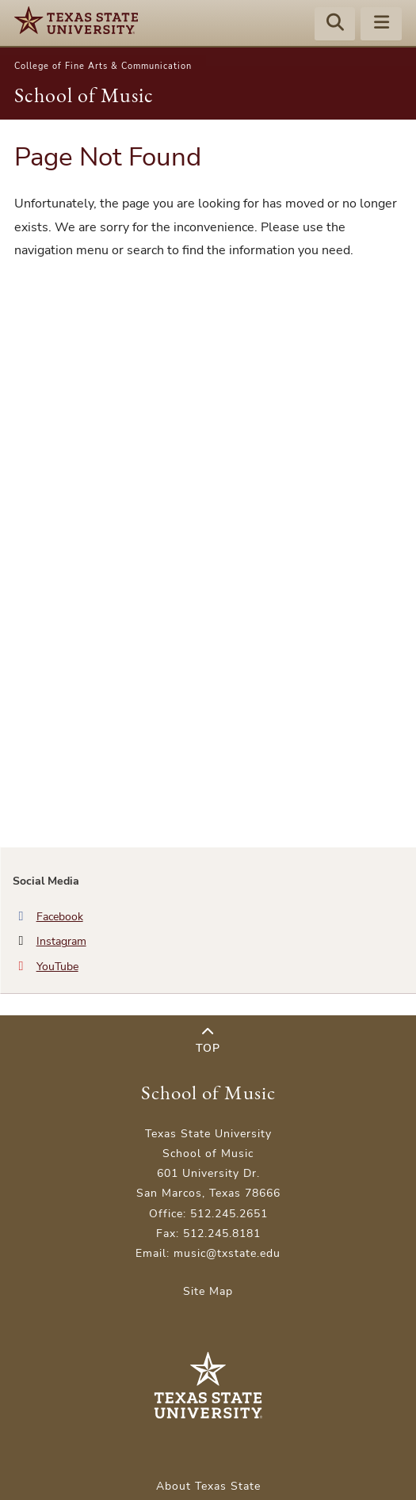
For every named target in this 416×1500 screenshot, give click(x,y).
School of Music (84, 95)
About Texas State (208, 1486)
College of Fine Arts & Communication (103, 66)
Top (208, 1041)
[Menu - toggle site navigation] (381, 24)
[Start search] (335, 24)
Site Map (208, 1291)
